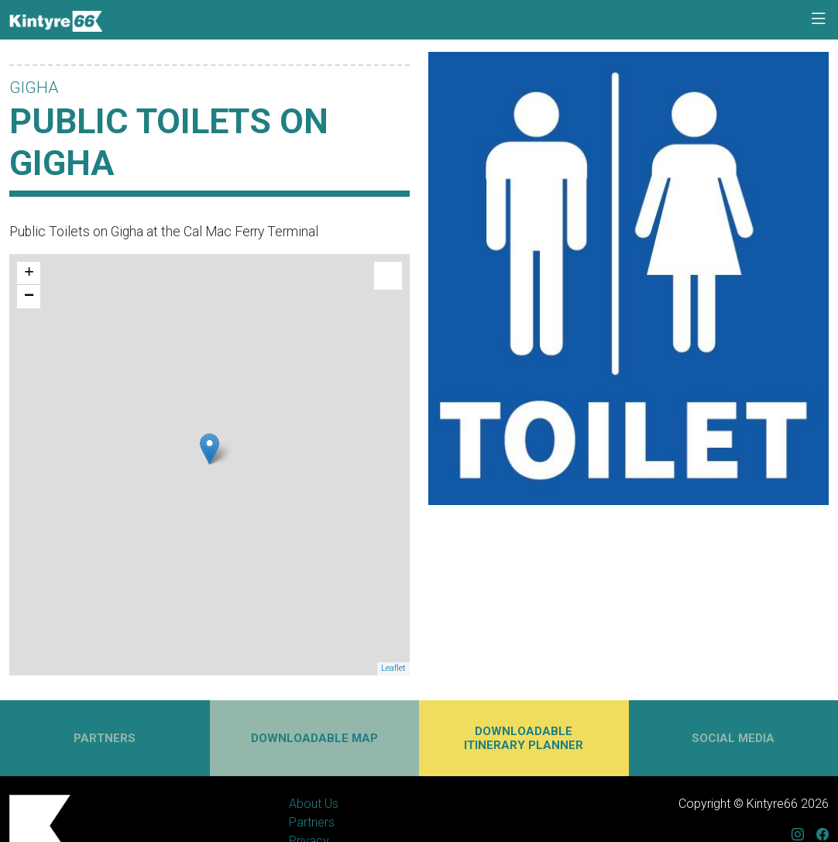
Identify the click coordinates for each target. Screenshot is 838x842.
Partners (312, 822)
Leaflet (393, 668)
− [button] (29, 296)
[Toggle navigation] (819, 19)
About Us (313, 803)
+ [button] (29, 273)
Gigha (34, 87)
